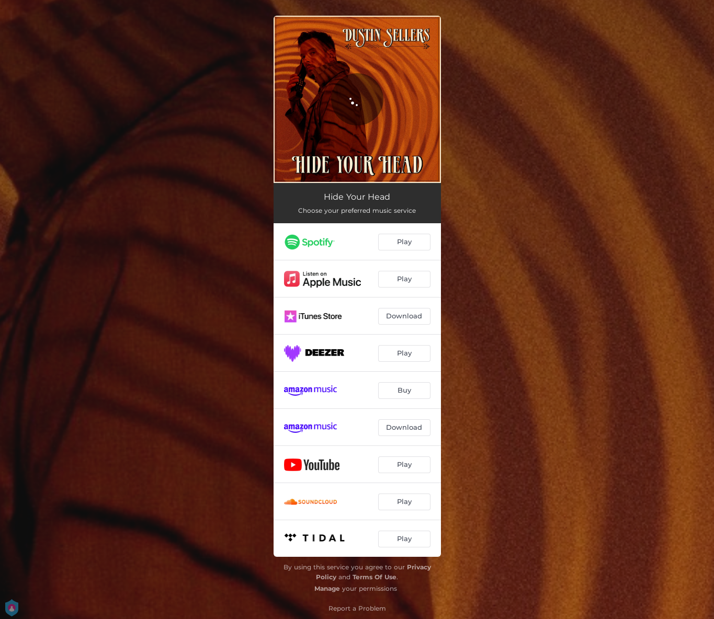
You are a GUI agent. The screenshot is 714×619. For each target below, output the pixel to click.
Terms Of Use (374, 577)
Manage (327, 588)
